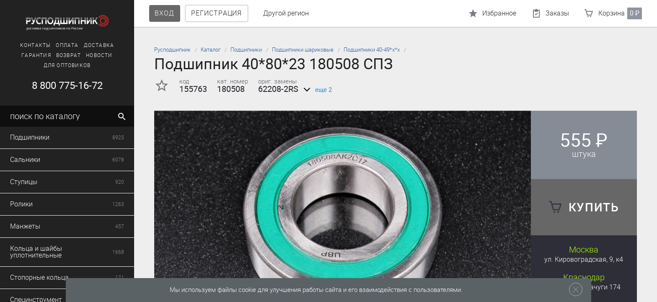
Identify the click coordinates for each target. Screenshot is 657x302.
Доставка (99, 45)
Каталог (210, 50)
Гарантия (36, 55)
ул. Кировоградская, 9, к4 (583, 259)
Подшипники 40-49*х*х (372, 50)
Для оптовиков (67, 65)
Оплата (67, 45)
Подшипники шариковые (303, 50)
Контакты (35, 45)
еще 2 (316, 90)
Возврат (68, 55)
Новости (99, 55)
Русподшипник (172, 50)
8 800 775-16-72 (67, 86)
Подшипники (246, 50)
